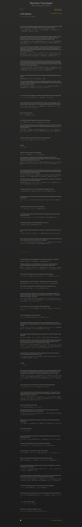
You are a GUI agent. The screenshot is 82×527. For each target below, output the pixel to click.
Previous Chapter (54, 13)
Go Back (21, 9)
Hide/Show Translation (58, 10)
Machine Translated (41, 3)
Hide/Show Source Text (58, 9)
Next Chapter (59, 13)
